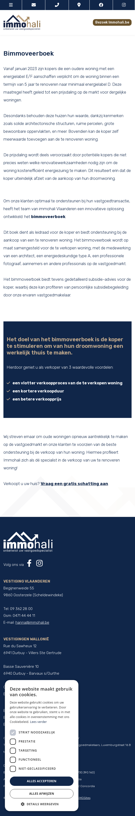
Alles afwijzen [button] (41, 794)
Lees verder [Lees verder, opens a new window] (38, 722)
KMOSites (84, 798)
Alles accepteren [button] (42, 781)
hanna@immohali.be (32, 622)
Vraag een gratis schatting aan (74, 483)
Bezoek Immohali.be (112, 22)
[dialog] (41, 745)
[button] (42, 804)
